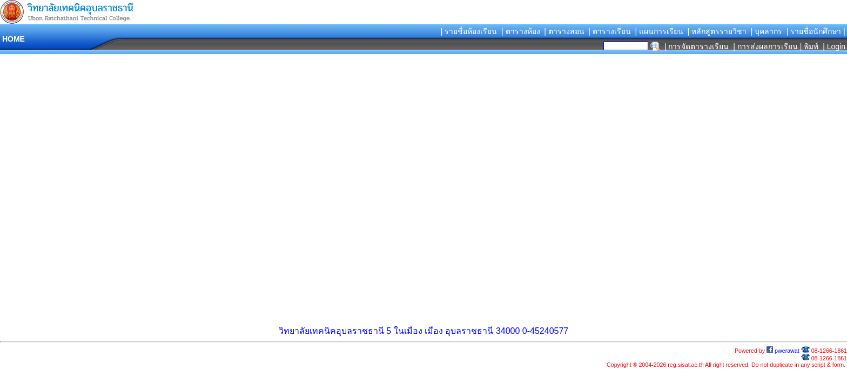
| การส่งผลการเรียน (765, 46)
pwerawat (783, 350)
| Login (833, 46)
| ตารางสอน (564, 31)
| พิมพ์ (809, 46)
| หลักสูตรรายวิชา (717, 31)
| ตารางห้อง (520, 31)
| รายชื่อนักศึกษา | (815, 31)
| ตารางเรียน (609, 31)
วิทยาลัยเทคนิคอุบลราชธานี (331, 331)
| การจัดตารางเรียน (696, 46)
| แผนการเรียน (659, 31)
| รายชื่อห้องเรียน (469, 31)
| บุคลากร (767, 31)
